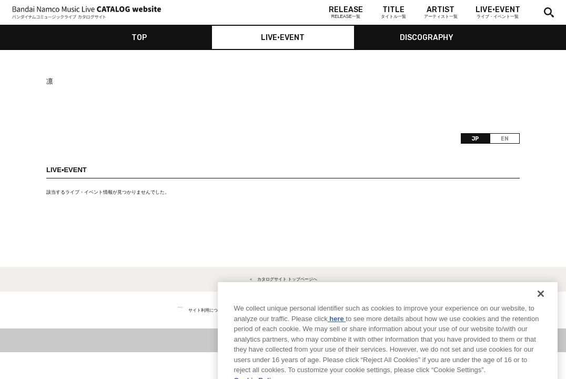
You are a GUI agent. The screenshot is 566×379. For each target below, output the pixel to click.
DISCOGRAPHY (426, 37)
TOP (139, 37)
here (337, 332)
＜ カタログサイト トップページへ (283, 279)
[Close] (540, 307)
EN (505, 138)
